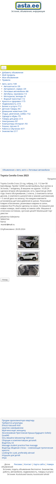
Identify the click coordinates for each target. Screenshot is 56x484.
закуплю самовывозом (12, 428)
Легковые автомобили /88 (16, 91)
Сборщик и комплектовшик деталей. (19, 440)
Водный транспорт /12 (14, 98)
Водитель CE (8, 442)
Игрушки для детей (11, 455)
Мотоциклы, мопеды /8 (15, 96)
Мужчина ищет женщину (14, 430)
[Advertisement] (29, 39)
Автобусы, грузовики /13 (15, 94)
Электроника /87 (10, 121)
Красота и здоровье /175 (13, 101)
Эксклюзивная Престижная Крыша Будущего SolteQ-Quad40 (26, 434)
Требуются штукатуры (12, 423)
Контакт (27, 464)
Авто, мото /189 (9, 84)
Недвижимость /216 (11, 103)
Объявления (8, 170)
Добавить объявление (12, 72)
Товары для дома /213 (12, 118)
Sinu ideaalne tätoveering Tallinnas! (18, 438)
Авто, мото (21, 170)
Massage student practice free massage (20, 445)
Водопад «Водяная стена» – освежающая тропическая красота (27, 449)
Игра (4, 457)
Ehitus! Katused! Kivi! (11, 425)
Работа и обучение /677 (13, 128)
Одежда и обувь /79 (11, 116)
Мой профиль (8, 75)
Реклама (18, 464)
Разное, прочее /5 (10, 126)
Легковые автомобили (39, 170)
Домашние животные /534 (14, 111)
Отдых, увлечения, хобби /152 (16, 113)
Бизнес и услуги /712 (11, 106)
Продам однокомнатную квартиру (18, 420)
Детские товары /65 (11, 108)
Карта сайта (39, 464)
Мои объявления (10, 77)
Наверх (50, 464)
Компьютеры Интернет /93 (15, 123)
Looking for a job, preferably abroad (18, 452)
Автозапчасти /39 (12, 86)
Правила (6, 80)
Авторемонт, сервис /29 (15, 89)
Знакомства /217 (10, 131)
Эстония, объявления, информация (28, 7)
